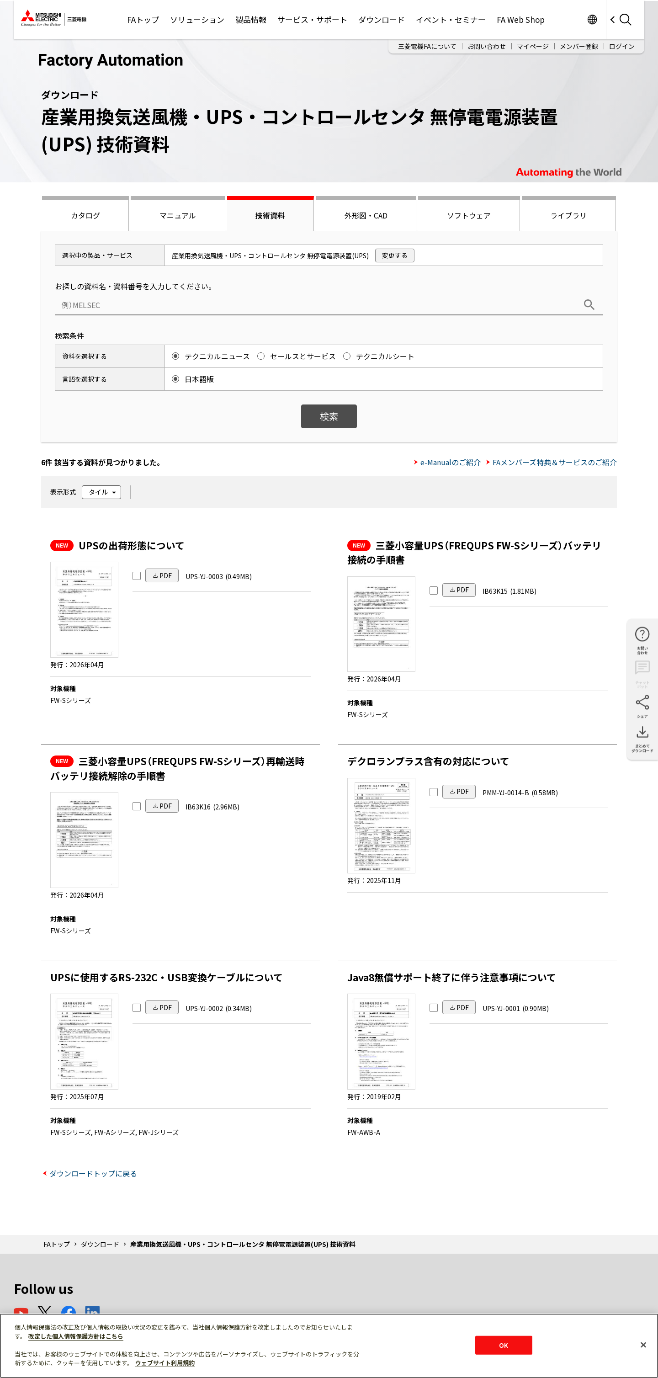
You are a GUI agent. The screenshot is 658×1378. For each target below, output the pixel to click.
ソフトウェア (469, 215)
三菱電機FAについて (427, 46)
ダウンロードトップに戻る (93, 1173)
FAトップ (143, 19)
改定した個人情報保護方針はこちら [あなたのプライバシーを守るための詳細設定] (75, 1336)
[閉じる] (643, 1345)
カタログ (85, 215)
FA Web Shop (521, 19)
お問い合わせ (486, 46)
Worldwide (592, 19)
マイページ (533, 46)
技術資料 (270, 215)
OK (503, 1345)
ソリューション (197, 19)
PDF (165, 575)
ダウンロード (381, 19)
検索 (329, 416)
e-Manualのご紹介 (450, 462)
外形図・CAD (366, 215)
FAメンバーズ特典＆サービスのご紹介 (555, 462)
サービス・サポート (312, 19)
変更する (395, 255)
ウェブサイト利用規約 (165, 1362)
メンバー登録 (579, 46)
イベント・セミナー (451, 19)
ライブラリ (568, 215)
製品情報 (250, 19)
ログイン (622, 46)
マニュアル (177, 215)
